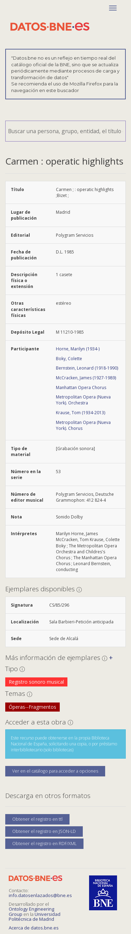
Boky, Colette (69, 359)
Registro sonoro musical (36, 681)
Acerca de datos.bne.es (34, 928)
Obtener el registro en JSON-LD (44, 831)
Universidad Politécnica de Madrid (34, 916)
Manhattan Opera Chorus (81, 387)
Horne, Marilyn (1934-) (78, 349)
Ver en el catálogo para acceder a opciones (55, 771)
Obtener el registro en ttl (37, 819)
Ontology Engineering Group (31, 911)
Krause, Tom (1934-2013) (80, 413)
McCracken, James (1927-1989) (86, 378)
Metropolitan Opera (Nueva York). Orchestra (83, 400)
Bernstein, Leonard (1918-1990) (87, 368)
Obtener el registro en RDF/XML (44, 843)
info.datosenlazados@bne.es (40, 895)
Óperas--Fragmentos (32, 707)
